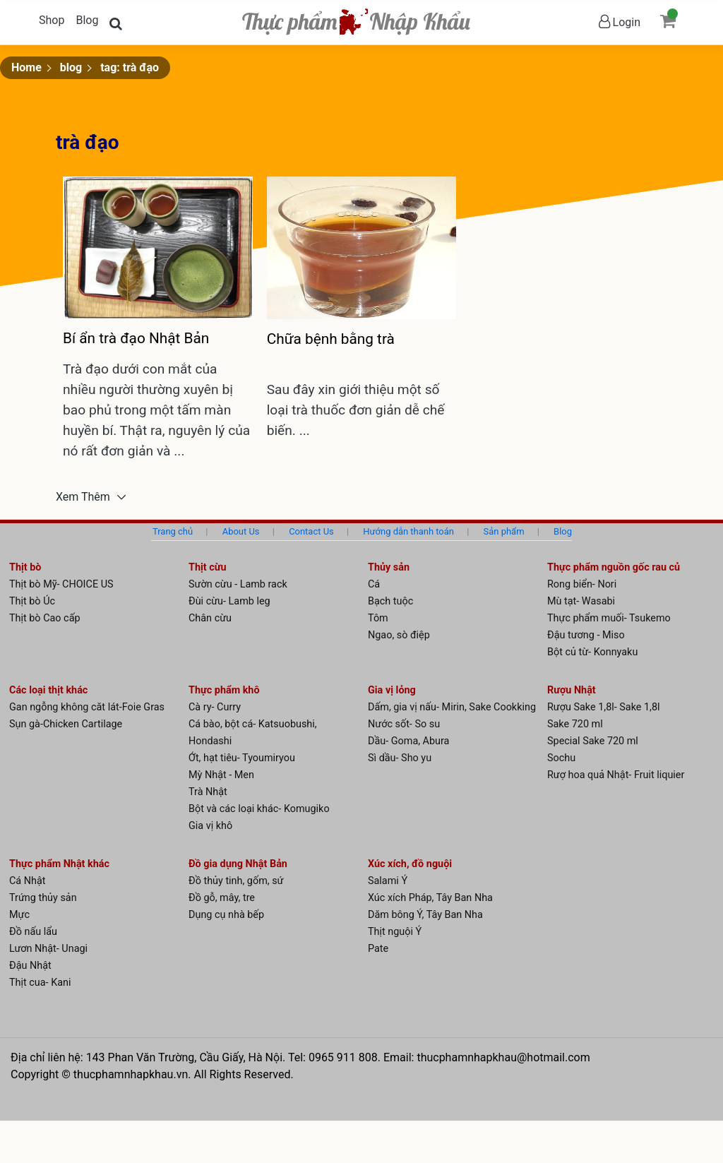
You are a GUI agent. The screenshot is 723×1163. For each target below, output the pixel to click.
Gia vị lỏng (392, 690)
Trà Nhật (208, 792)
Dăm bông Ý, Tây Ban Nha (425, 915)
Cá (374, 584)
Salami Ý (387, 881)
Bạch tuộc (390, 601)
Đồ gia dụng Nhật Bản (238, 864)
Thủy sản (389, 567)
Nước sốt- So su (404, 724)
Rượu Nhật (571, 690)
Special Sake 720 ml (592, 741)
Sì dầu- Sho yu (399, 758)
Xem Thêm (84, 497)
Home (26, 67)
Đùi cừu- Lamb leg (229, 601)
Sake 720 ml (575, 724)
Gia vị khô (210, 826)
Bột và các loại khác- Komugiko (259, 809)
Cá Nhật (27, 881)
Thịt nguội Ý (395, 932)
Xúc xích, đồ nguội (410, 864)
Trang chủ (173, 531)
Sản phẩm (504, 531)
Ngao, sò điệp (399, 635)
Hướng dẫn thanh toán (408, 531)
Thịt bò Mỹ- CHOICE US (61, 584)
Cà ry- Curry (215, 707)
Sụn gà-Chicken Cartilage (65, 724)
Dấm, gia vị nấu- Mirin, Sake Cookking (452, 707)
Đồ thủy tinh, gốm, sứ (236, 881)
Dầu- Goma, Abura (408, 741)
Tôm (378, 618)
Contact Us (311, 531)
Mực (19, 915)
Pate (378, 949)
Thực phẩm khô (224, 690)
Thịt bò (25, 567)
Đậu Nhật (30, 966)
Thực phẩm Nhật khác (59, 864)
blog (71, 67)
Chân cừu (210, 618)
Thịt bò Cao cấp (44, 618)
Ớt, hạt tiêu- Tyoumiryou (242, 758)
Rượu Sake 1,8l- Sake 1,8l (603, 707)
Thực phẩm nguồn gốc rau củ (613, 567)
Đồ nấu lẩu (33, 932)
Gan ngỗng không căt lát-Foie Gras (87, 707)
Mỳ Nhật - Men (221, 775)
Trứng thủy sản (43, 898)
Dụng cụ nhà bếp (226, 915)
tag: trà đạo (129, 67)
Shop (51, 20)
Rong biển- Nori (581, 584)
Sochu (561, 758)
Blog (87, 20)
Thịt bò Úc (32, 601)
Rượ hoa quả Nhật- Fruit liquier (615, 775)
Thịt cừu (208, 567)
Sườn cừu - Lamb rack (238, 584)
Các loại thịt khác (48, 690)
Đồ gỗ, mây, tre (222, 898)
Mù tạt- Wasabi (581, 601)
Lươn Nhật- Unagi (48, 949)
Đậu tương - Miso (586, 635)
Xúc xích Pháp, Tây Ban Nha (430, 898)
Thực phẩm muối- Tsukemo (609, 618)
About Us (241, 531)
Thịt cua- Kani (40, 983)
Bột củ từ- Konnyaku (592, 652)
